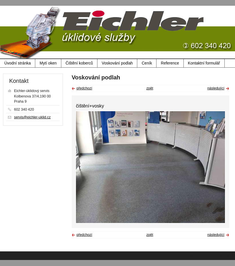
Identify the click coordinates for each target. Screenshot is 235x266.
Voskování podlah (117, 63)
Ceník (147, 63)
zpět (149, 88)
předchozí (84, 88)
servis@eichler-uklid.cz (32, 117)
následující (215, 88)
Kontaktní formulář (204, 63)
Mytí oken (48, 63)
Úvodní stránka (17, 63)
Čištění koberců (79, 63)
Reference (170, 63)
